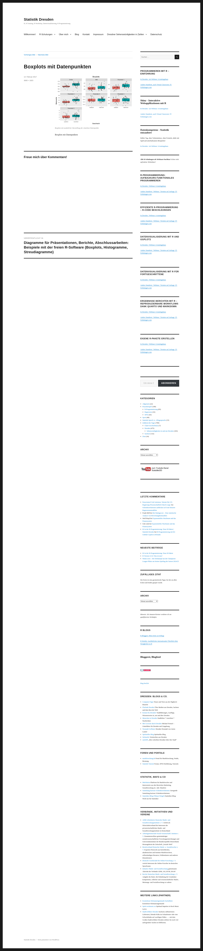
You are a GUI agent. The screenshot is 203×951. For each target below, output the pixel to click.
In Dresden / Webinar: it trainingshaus (153, 186)
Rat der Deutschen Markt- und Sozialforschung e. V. (160, 874)
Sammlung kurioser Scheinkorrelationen (156, 790)
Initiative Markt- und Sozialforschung (155, 869)
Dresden (147, 428)
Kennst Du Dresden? (149, 713)
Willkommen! (30, 34)
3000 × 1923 (28, 80)
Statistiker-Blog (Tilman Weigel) (153, 796)
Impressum (98, 34)
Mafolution (146, 782)
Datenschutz (156, 34)
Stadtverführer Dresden (150, 912)
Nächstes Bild (43, 55)
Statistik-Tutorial (148, 764)
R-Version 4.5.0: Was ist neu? (152, 556)
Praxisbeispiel (147, 407)
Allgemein (146, 404)
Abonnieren (168, 383)
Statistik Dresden (38, 19)
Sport (144, 417)
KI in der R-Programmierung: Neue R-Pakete (157, 553)
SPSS (146, 415)
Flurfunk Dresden (148, 707)
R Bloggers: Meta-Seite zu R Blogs (152, 636)
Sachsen (147, 434)
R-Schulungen (45, 34)
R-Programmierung (151, 409)
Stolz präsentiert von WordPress (48, 940)
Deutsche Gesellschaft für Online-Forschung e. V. (159, 861)
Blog (77, 34)
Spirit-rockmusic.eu (149, 906)
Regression (148, 412)
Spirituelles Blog (148, 734)
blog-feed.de (144, 683)
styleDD (145, 740)
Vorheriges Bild (29, 55)
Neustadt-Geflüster (148, 729)
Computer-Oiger (148, 702)
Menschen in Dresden (149, 718)
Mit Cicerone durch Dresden (152, 724)
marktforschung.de (148, 758)
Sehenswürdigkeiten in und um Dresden (160, 431)
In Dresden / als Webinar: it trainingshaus (154, 79)
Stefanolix (145, 737)
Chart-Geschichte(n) (151, 426)
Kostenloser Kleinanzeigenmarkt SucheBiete (157, 901)
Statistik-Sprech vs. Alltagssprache (154, 420)
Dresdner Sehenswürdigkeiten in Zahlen (125, 34)
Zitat (144, 436)
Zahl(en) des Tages (148, 423)
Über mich (63, 34)
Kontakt (86, 34)
